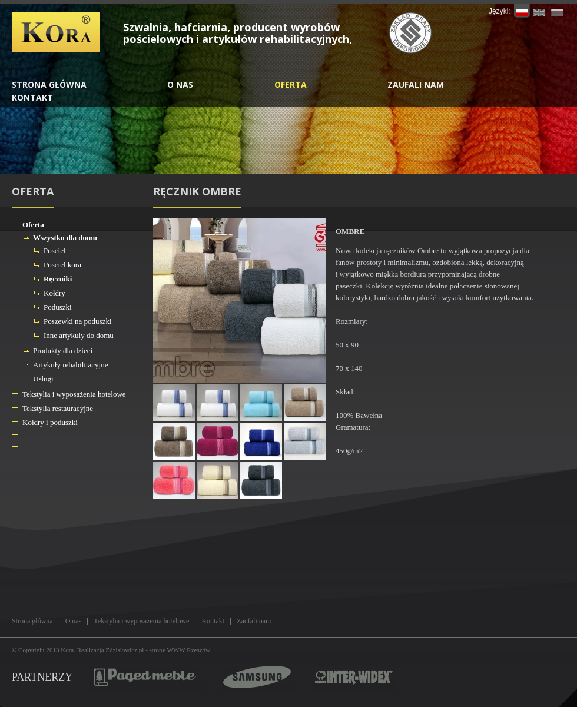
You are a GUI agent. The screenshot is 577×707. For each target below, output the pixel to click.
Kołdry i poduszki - (52, 422)
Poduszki (58, 307)
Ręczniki (58, 278)
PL (522, 11)
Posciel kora (62, 264)
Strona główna (49, 84)
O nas (180, 84)
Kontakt (32, 97)
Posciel (55, 250)
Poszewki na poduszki (78, 321)
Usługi (43, 378)
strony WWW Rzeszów (180, 649)
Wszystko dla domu (65, 237)
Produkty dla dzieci (62, 350)
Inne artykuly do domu (79, 335)
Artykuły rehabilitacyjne (70, 364)
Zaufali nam (415, 84)
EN (540, 11)
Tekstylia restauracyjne (57, 408)
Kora (67, 649)
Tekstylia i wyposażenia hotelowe (74, 394)
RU (557, 11)
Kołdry (54, 292)
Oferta (290, 84)
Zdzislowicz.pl (124, 649)
